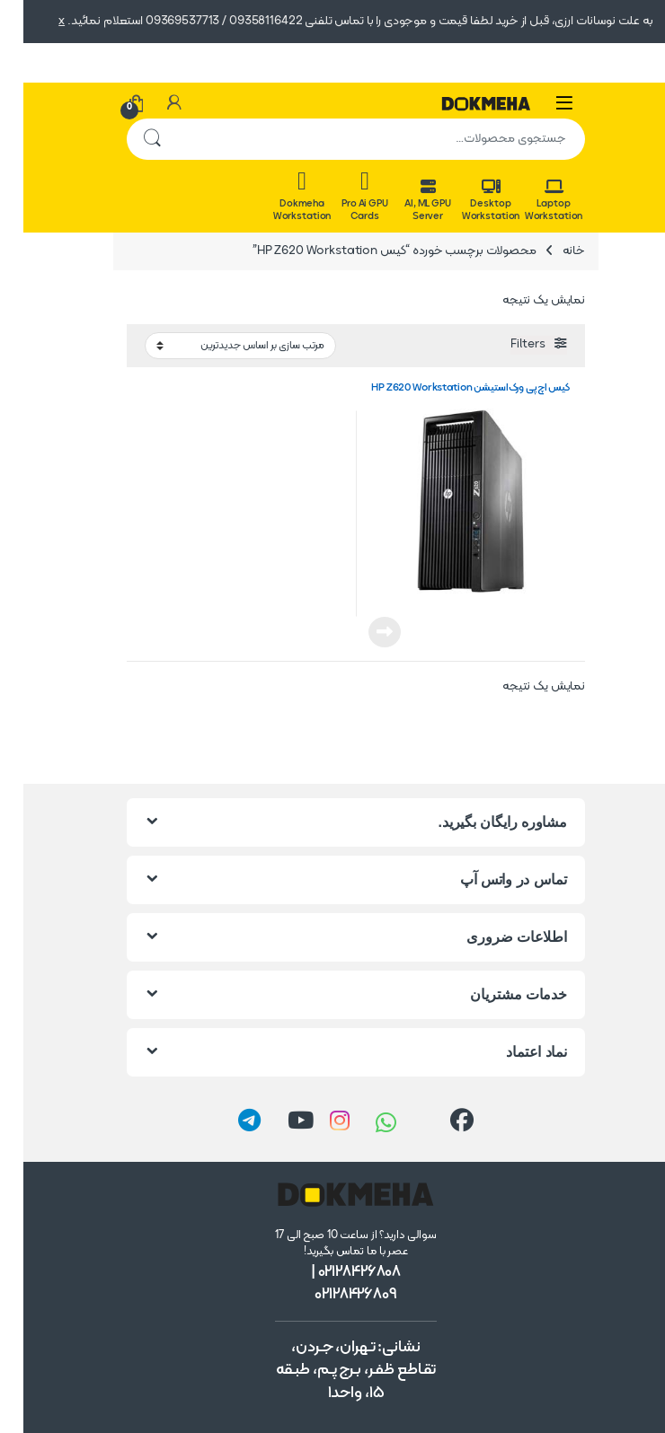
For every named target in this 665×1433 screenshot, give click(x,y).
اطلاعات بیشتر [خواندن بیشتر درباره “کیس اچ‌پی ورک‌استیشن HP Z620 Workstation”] (361, 632)
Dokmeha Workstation (278, 196)
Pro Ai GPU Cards (341, 196)
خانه (550, 251)
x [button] (38, 21)
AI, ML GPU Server (404, 201)
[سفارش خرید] (217, 346)
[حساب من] (151, 103)
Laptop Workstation (530, 201)
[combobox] (358, 139)
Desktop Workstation (467, 201)
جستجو (128, 139)
